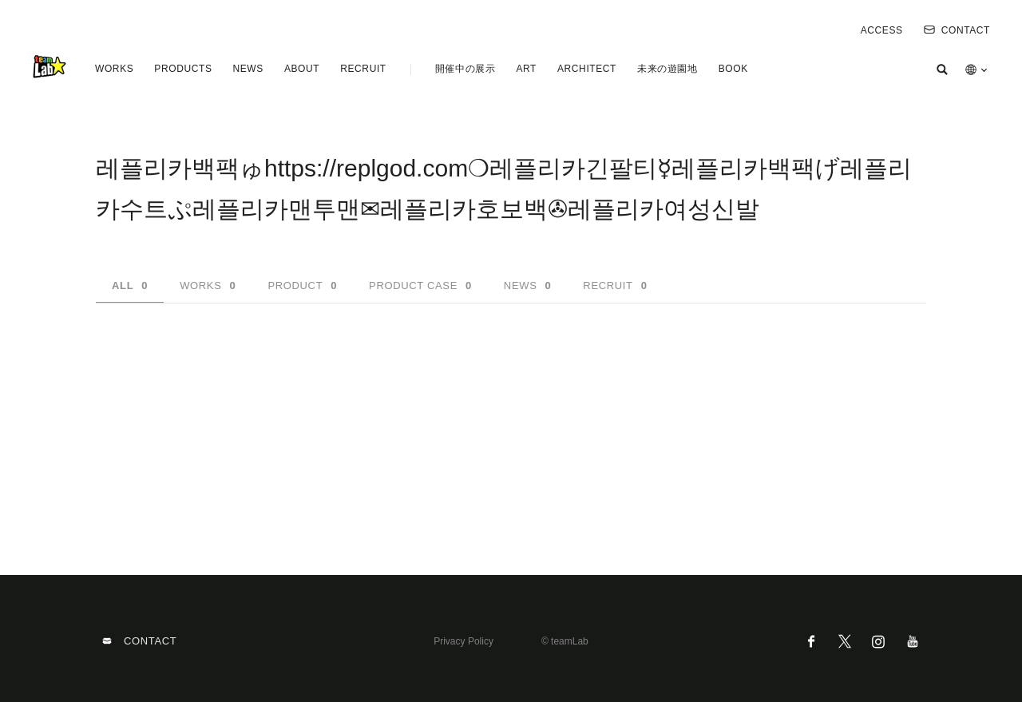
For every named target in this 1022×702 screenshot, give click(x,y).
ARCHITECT (586, 68)
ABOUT (301, 68)
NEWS (247, 68)
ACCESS (882, 30)
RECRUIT (363, 68)
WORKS (114, 68)
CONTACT (957, 30)
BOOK (733, 68)
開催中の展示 (465, 68)
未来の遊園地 (667, 68)
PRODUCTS (183, 68)
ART (526, 68)
